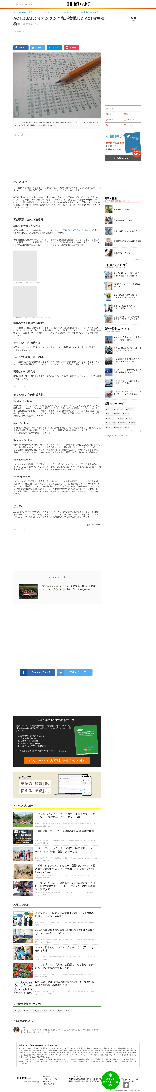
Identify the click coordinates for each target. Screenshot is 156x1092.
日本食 (132, 423)
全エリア (110, 109)
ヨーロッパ (111, 120)
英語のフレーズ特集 (122, 253)
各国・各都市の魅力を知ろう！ (126, 231)
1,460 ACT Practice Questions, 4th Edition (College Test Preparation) (33, 317)
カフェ (126, 414)
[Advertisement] (57, 636)
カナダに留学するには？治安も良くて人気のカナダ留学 (127, 349)
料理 (126, 427)
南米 (127, 114)
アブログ (108, 440)
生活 (120, 418)
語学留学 (117, 427)
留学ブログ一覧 (49, 1084)
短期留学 (122, 423)
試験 (60, 1011)
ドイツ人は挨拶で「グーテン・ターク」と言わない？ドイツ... (127, 307)
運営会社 (47, 1076)
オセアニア (129, 120)
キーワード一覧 (136, 431)
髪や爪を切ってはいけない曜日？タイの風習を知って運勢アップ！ (127, 274)
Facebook (47, 1081)
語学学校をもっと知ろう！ (125, 220)
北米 (108, 114)
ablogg (35, 1081)
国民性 (117, 414)
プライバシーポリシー (51, 1079)
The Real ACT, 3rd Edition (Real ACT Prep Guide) (28, 282)
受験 (45, 1011)
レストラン (110, 418)
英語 (37, 1011)
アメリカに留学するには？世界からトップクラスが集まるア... (127, 338)
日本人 (129, 418)
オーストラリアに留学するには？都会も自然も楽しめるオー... (127, 371)
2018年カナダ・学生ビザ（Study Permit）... (127, 285)
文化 (108, 414)
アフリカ (128, 125)
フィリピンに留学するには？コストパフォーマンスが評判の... (127, 393)
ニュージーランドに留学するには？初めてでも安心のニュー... (126, 382)
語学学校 (129, 409)
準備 (108, 427)
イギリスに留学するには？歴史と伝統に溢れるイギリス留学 (127, 360)
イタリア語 (118, 409)
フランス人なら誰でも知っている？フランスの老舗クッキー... (126, 296)
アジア (109, 125)
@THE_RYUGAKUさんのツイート (117, 436)
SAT (52, 1011)
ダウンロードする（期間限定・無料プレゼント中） (57, 760)
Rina (23, 1028)
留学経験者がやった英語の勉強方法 (127, 242)
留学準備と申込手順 (122, 209)
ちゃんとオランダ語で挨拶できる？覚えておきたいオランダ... (126, 318)
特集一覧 (138, 259)
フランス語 (110, 423)
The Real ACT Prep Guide (75, 230)
